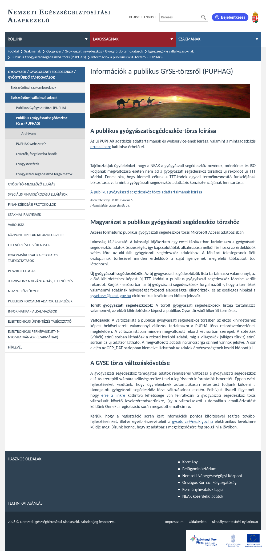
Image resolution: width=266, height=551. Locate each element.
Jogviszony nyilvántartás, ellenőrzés (40, 281)
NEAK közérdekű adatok (202, 496)
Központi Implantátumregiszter (35, 235)
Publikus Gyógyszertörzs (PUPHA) (41, 108)
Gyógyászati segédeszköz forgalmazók (44, 174)
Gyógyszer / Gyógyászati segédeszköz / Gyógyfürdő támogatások (94, 51)
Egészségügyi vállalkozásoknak (171, 51)
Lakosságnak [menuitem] (106, 39)
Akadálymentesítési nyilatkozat (235, 522)
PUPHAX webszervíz (31, 143)
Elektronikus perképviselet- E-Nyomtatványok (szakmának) (33, 334)
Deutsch (135, 17)
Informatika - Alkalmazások (32, 311)
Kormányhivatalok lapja (202, 489)
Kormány (190, 461)
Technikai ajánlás (25, 503)
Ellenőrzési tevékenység (29, 245)
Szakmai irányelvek (24, 214)
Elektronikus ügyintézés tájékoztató (39, 321)
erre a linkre (100, 146)
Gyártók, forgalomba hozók (36, 154)
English (149, 17)
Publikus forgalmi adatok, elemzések (40, 301)
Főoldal (13, 51)
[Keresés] (204, 17)
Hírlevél (15, 347)
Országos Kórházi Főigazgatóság (209, 482)
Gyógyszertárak (27, 164)
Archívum (28, 133)
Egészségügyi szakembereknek (33, 87)
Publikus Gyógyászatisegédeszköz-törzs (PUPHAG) (48, 57)
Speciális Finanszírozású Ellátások (37, 194)
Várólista (16, 224)
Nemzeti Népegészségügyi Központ (212, 475)
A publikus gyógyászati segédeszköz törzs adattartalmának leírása (146, 192)
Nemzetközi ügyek (23, 291)
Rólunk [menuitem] (15, 39)
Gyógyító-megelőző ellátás (31, 184)
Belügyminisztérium (199, 468)
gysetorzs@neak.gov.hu (110, 295)
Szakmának (32, 51)
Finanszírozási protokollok (32, 204)
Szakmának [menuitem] (189, 39)
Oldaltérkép (197, 522)
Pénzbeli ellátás (21, 271)
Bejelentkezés (233, 17)
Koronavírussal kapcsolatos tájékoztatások (33, 258)
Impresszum (174, 522)
